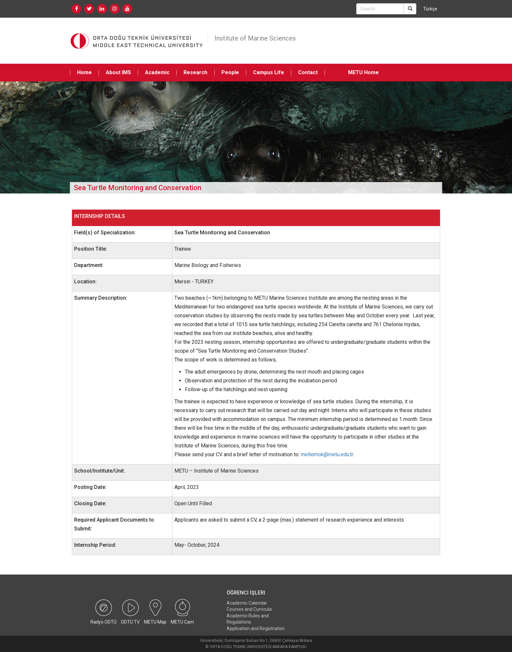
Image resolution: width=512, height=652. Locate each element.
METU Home (363, 72)
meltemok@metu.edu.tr (327, 454)
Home (84, 72)
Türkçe (430, 8)
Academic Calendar (247, 603)
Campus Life (268, 72)
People (230, 72)
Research (195, 72)
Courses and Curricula (249, 609)
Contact (308, 72)
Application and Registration (256, 628)
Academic (157, 72)
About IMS (118, 72)
